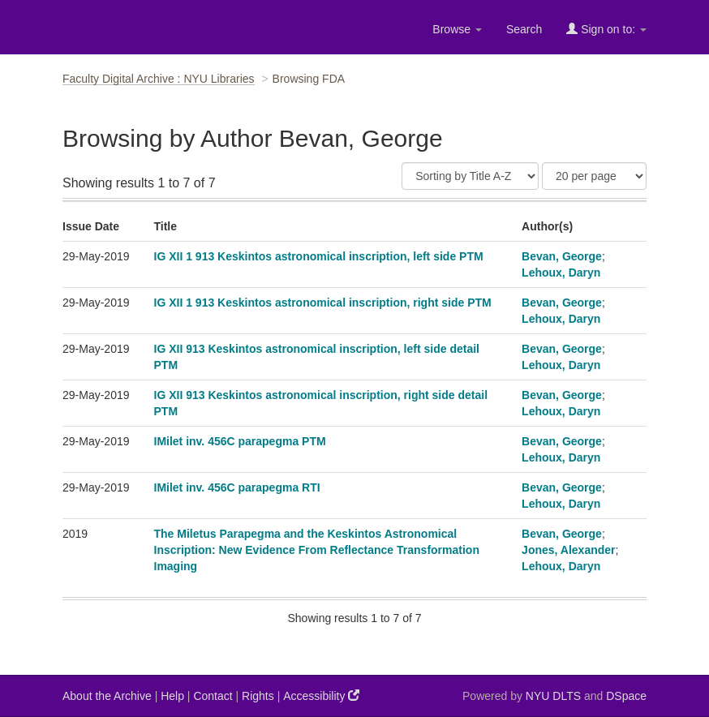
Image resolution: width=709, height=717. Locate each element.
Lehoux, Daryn (561, 272)
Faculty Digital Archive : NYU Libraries (158, 78)
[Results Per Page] (594, 176)
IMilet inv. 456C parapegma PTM (240, 441)
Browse (457, 29)
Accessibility (321, 695)
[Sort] (470, 176)
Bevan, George (562, 256)
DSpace (626, 695)
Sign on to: (606, 29)
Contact (212, 695)
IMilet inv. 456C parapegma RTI (237, 487)
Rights (258, 695)
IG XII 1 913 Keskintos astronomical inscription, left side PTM (318, 256)
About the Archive (107, 695)
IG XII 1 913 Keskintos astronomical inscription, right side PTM (323, 302)
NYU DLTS (553, 695)
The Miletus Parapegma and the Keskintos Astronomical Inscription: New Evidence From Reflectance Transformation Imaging (316, 550)
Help (172, 695)
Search (524, 29)
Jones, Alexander (568, 549)
